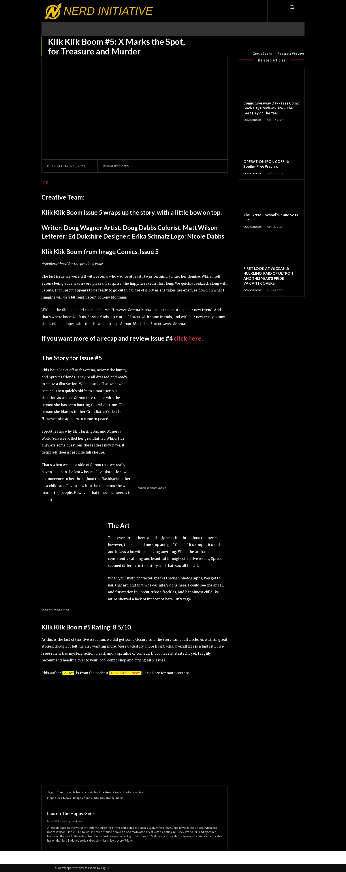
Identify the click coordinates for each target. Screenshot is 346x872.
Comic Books (262, 53)
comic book (75, 792)
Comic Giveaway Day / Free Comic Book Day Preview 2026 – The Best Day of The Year (270, 108)
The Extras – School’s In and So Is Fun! (271, 218)
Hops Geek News (59, 798)
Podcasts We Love (291, 53)
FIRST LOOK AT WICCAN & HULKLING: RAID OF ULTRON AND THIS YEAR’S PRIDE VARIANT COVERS (269, 276)
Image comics (82, 798)
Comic (60, 792)
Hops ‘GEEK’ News (125, 673)
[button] (292, 7)
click (187, 338)
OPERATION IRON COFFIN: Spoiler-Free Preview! (268, 164)
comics (138, 792)
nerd (119, 798)
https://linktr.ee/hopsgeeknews (65, 821)
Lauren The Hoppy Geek (71, 813)
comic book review (98, 792)
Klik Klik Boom (104, 798)
